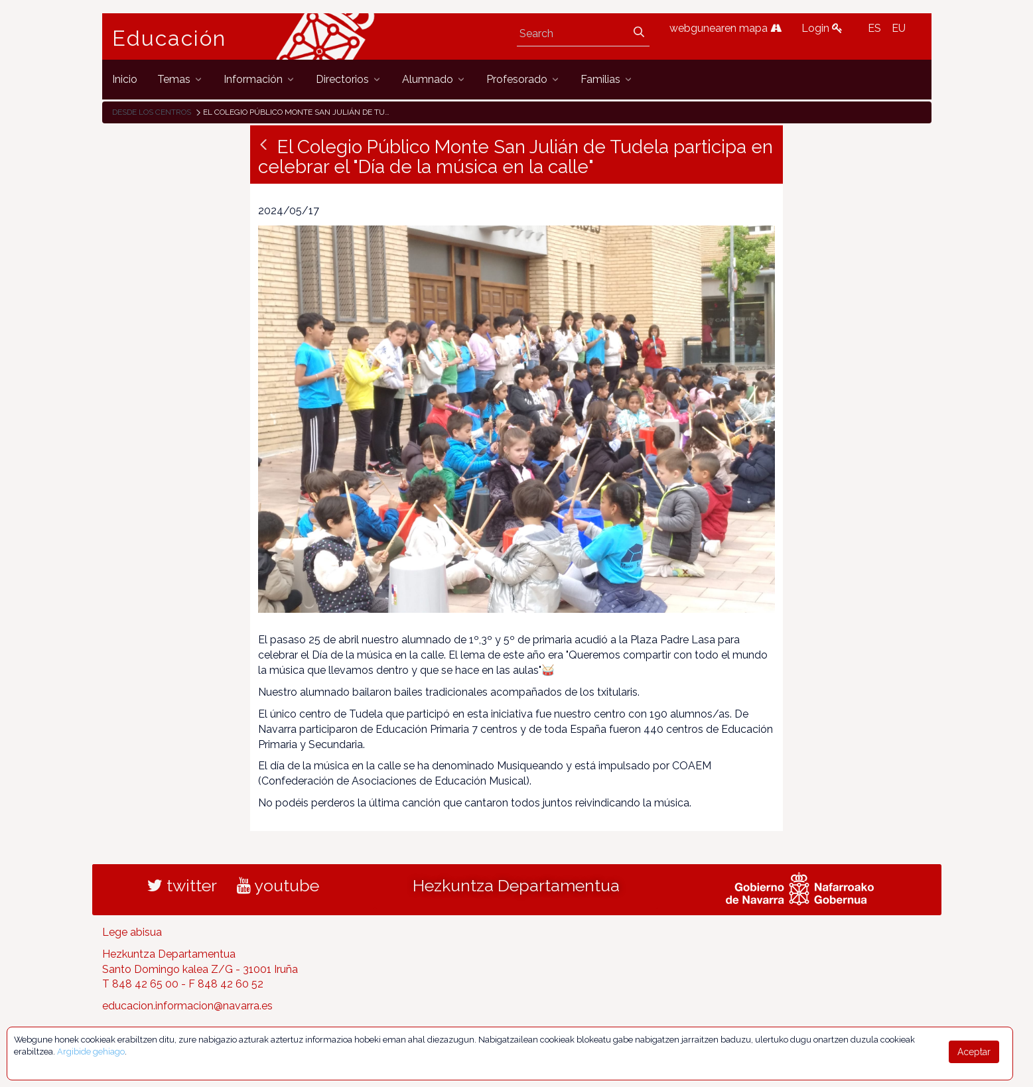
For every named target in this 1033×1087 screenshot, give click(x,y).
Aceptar (974, 1052)
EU (899, 28)
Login (822, 28)
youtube (278, 885)
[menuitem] (124, 79)
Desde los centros (151, 112)
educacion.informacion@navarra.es (187, 1005)
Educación (169, 38)
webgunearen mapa (725, 28)
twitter (182, 885)
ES (874, 28)
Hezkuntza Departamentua (516, 885)
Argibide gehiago (91, 1051)
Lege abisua (132, 932)
